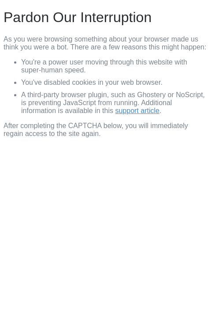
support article (137, 110)
